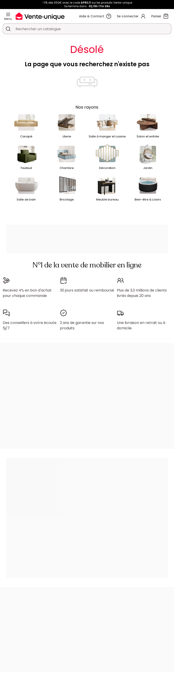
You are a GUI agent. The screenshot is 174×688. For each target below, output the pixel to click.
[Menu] (8, 14)
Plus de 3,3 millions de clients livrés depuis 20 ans (142, 293)
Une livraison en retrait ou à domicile (141, 325)
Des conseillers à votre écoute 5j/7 (29, 325)
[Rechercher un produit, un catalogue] (8, 28)
